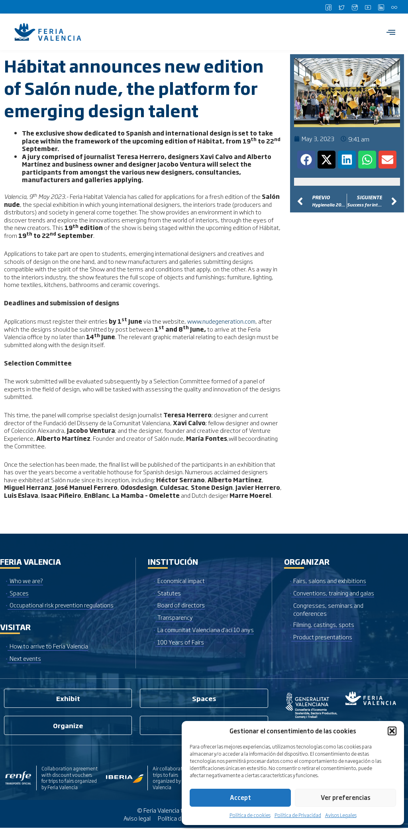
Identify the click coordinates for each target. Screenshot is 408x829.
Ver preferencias (346, 797)
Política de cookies (250, 815)
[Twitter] (341, 7)
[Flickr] (394, 7)
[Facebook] (328, 7)
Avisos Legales (341, 815)
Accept (240, 797)
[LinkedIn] (381, 7)
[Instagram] (355, 7)
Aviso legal (136, 818)
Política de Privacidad (298, 815)
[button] (392, 731)
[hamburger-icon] (391, 31)
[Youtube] (368, 7)
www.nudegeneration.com (222, 321)
